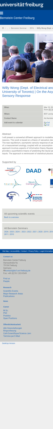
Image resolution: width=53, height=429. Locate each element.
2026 (6, 232)
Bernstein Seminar (19, 28)
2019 (46, 232)
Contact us (8, 257)
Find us (6, 278)
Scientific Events (10, 291)
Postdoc (7, 315)
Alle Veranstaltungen (12, 328)
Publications (8, 296)
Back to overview (11, 217)
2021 (35, 232)
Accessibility (15, 251)
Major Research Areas (13, 293)
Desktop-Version (8, 343)
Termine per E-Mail (11, 336)
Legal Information (46, 251)
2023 (23, 232)
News (5, 301)
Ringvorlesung (9, 330)
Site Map (5, 251)
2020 (40, 232)
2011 (6, 234)
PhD (5, 313)
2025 (12, 232)
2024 (17, 232)
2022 (29, 232)
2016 (32, 28)
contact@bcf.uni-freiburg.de (17, 270)
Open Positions (10, 318)
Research (7, 287)
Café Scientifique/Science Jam (17, 333)
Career (6, 307)
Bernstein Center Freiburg (17, 18)
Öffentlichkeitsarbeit (12, 324)
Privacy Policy (33, 251)
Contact (24, 251)
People (6, 281)
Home (3, 28)
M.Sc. (5, 310)
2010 (12, 234)
